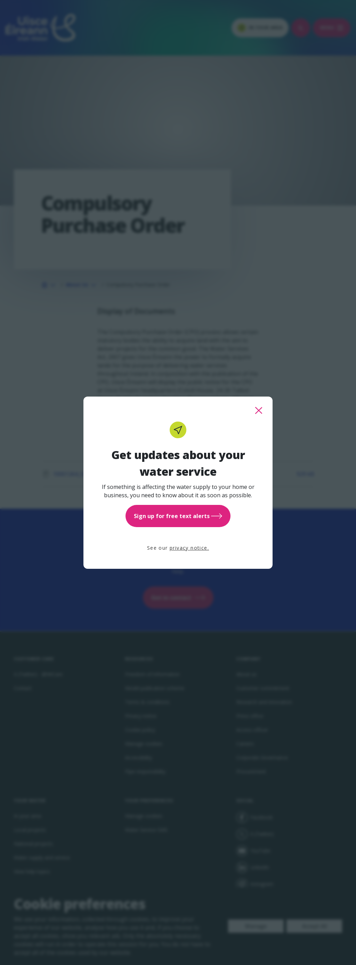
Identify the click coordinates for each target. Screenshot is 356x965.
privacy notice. (189, 547)
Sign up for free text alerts (178, 516)
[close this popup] (258, 410)
